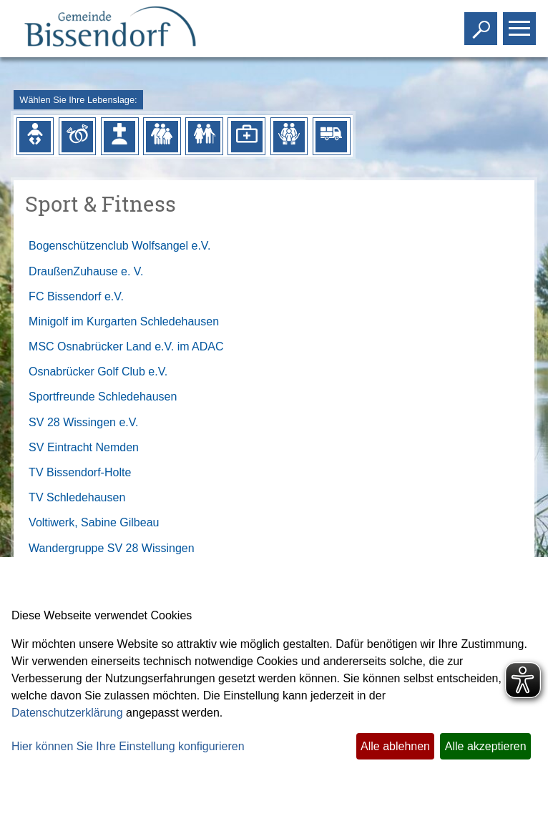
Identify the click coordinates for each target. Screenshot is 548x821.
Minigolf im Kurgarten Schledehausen (124, 321)
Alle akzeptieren (486, 746)
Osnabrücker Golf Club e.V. (98, 371)
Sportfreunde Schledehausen (103, 396)
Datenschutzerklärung (67, 713)
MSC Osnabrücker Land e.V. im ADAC (126, 346)
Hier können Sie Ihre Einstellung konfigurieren (128, 746)
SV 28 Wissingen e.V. (83, 422)
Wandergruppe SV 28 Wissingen (112, 548)
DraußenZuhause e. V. (86, 271)
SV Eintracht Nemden (84, 447)
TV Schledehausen (77, 497)
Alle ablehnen (395, 746)
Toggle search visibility (482, 22)
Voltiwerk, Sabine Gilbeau (94, 522)
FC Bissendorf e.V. (76, 296)
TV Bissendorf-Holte (80, 472)
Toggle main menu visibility (521, 22)
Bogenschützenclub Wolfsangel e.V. (119, 246)
